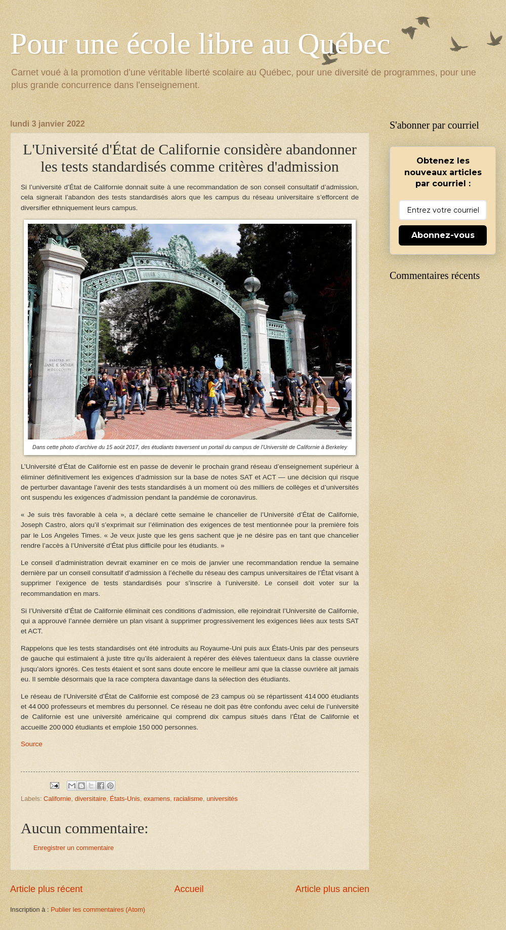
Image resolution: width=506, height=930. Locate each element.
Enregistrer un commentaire (73, 848)
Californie (57, 798)
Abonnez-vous (443, 235)
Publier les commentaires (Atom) (98, 909)
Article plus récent (46, 889)
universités (222, 798)
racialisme (188, 798)
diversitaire (90, 798)
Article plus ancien (332, 889)
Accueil (188, 889)
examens (157, 798)
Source (32, 744)
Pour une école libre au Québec (200, 43)
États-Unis (125, 798)
